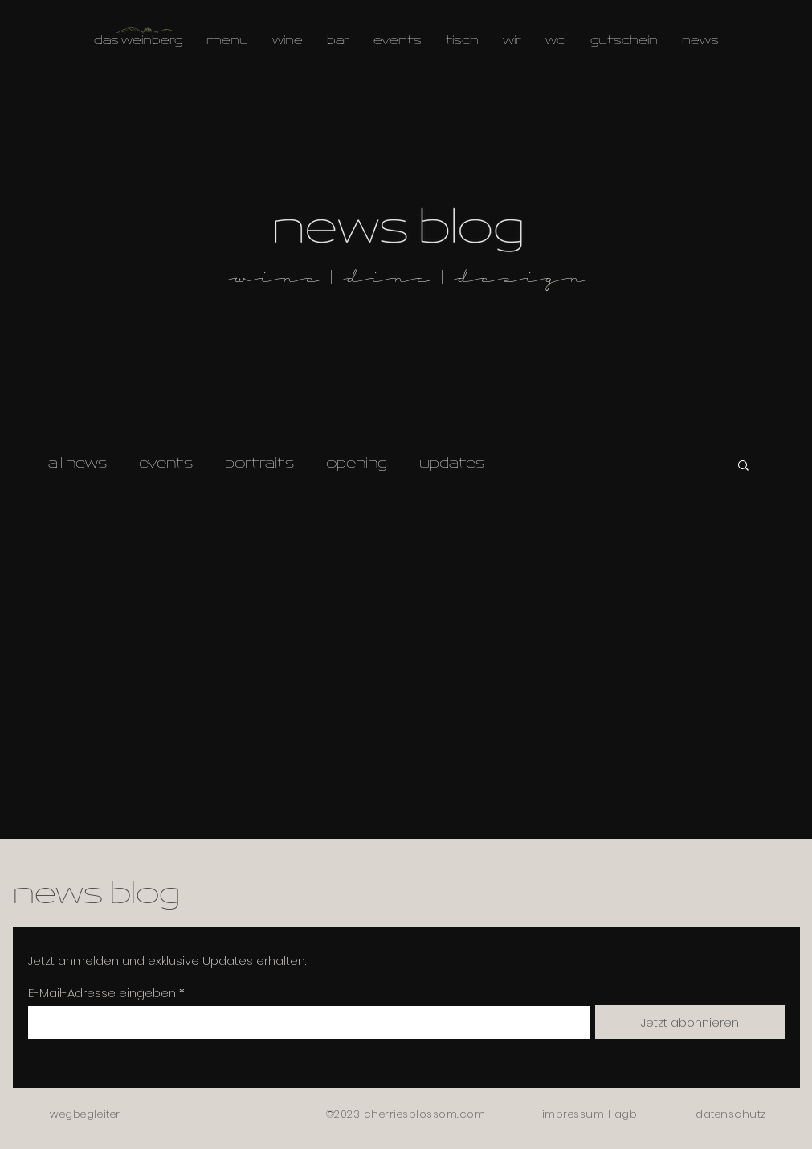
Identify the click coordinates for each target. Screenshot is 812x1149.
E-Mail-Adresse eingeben (102, 993)
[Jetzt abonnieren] (690, 1022)
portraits (259, 464)
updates (451, 464)
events (166, 464)
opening (356, 464)
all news (77, 464)
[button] (743, 466)
